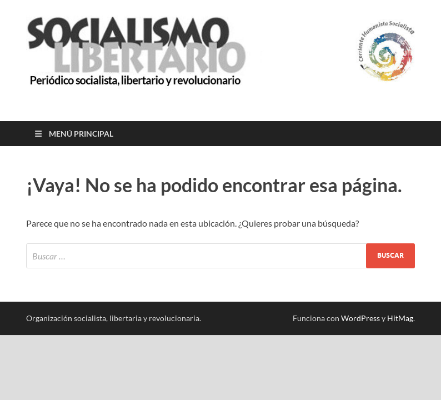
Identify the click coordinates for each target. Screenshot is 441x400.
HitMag (400, 318)
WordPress (360, 318)
